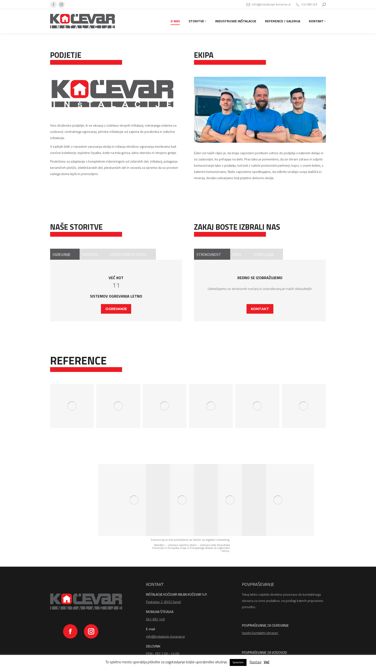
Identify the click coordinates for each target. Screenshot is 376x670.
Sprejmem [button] (238, 662)
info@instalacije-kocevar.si (268, 4)
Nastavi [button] (255, 662)
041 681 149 (306, 4)
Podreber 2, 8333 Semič (163, 601)
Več (267, 662)
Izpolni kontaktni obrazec (260, 632)
